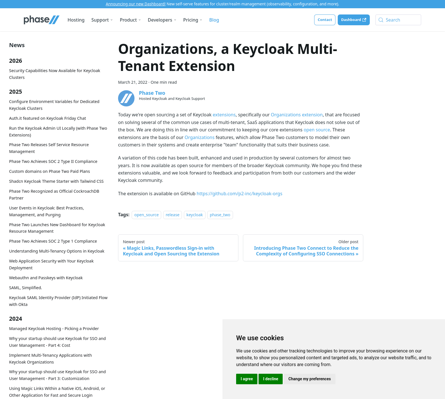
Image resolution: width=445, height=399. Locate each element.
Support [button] (100, 20)
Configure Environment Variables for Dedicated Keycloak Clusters (54, 105)
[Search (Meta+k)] (398, 19)
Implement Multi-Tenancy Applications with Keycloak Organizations (50, 358)
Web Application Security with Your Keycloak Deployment (51, 264)
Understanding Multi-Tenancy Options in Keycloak (56, 251)
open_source (146, 214)
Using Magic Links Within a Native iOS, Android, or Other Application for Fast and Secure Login (57, 392)
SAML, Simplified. (25, 287)
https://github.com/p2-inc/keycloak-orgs (239, 193)
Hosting (76, 20)
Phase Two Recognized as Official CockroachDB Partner (54, 194)
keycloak (194, 214)
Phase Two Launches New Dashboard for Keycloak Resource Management (57, 228)
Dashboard (353, 19)
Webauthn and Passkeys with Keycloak (46, 277)
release (173, 214)
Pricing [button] (190, 20)
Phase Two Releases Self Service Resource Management (49, 148)
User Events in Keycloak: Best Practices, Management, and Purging (46, 211)
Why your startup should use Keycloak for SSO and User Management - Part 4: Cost (57, 342)
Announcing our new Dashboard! (136, 4)
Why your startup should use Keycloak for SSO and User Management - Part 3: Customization (57, 375)
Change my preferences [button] (309, 379)
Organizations (199, 137)
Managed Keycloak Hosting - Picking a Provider (54, 328)
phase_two (220, 214)
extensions (224, 115)
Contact (325, 19)
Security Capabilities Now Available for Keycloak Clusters (54, 74)
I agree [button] (247, 379)
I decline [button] (270, 379)
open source (317, 130)
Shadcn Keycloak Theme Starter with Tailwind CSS (56, 181)
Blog (214, 20)
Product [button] (128, 20)
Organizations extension (297, 115)
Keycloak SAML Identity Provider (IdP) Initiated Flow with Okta (58, 301)
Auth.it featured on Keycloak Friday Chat (47, 118)
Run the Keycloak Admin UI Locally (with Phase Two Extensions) (58, 131)
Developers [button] (160, 20)
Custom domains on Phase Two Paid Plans (49, 171)
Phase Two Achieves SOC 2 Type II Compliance (53, 161)
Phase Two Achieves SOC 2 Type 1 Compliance (53, 241)
